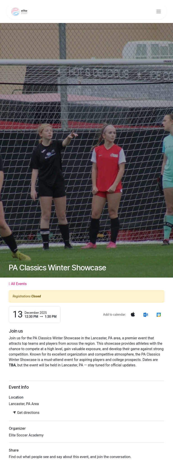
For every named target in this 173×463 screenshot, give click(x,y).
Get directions (26, 413)
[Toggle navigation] (158, 11)
